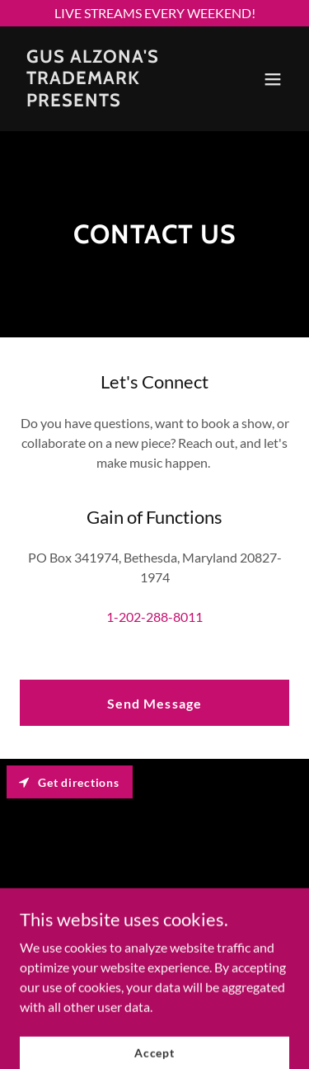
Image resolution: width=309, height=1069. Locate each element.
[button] (272, 79)
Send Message (154, 703)
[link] (114, 101)
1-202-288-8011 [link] (154, 616)
